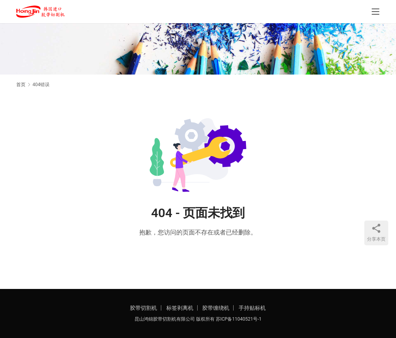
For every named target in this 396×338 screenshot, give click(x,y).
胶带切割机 (143, 308)
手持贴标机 (252, 308)
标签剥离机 (179, 308)
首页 (21, 84)
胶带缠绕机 (215, 308)
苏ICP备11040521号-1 (239, 319)
